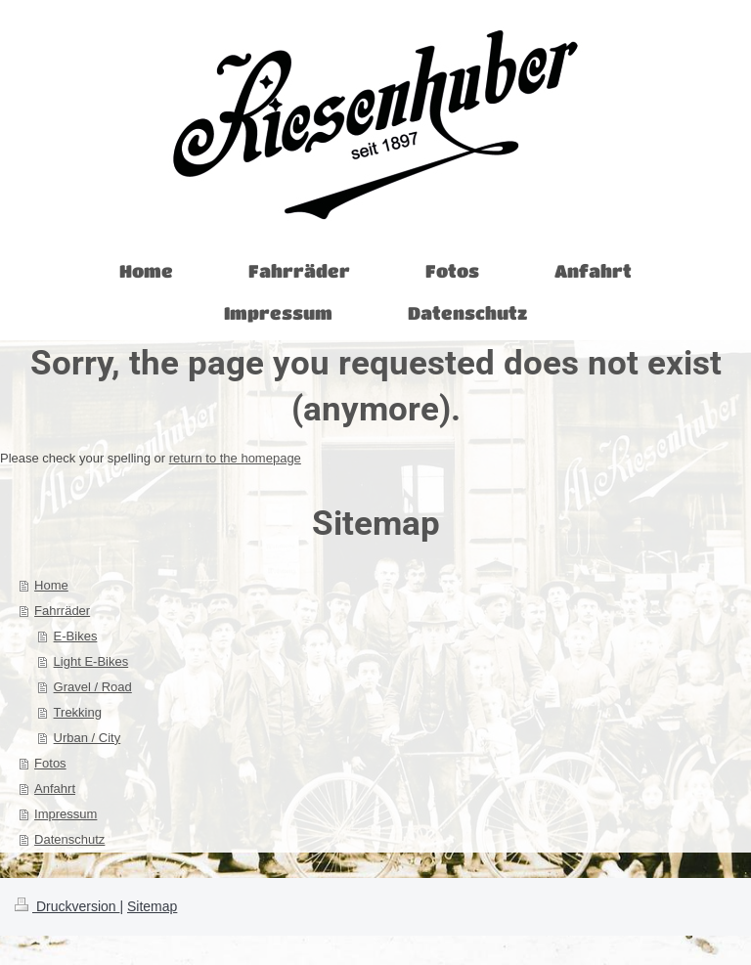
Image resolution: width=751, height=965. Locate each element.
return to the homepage (235, 458)
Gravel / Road (93, 687)
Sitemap (152, 906)
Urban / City (87, 737)
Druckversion (67, 906)
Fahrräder (62, 610)
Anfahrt (54, 788)
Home (51, 585)
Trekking (78, 712)
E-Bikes (76, 636)
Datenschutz (69, 839)
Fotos (50, 763)
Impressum (65, 814)
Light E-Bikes (91, 661)
